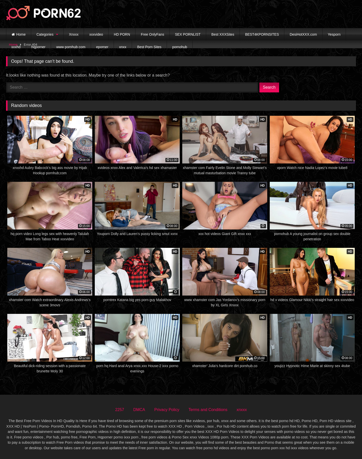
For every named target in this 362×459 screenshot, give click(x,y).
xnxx (122, 47)
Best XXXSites (222, 34)
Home (21, 34)
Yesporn (334, 34)
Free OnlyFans (152, 34)
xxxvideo (96, 34)
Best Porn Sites (149, 47)
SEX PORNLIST (188, 34)
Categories (45, 34)
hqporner (38, 47)
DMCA (139, 410)
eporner (102, 47)
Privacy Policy (166, 410)
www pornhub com (70, 47)
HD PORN (122, 34)
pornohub (179, 47)
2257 (119, 410)
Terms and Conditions (208, 410)
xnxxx (242, 410)
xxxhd (16, 47)
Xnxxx (73, 34)
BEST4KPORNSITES (262, 34)
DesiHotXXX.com (303, 34)
